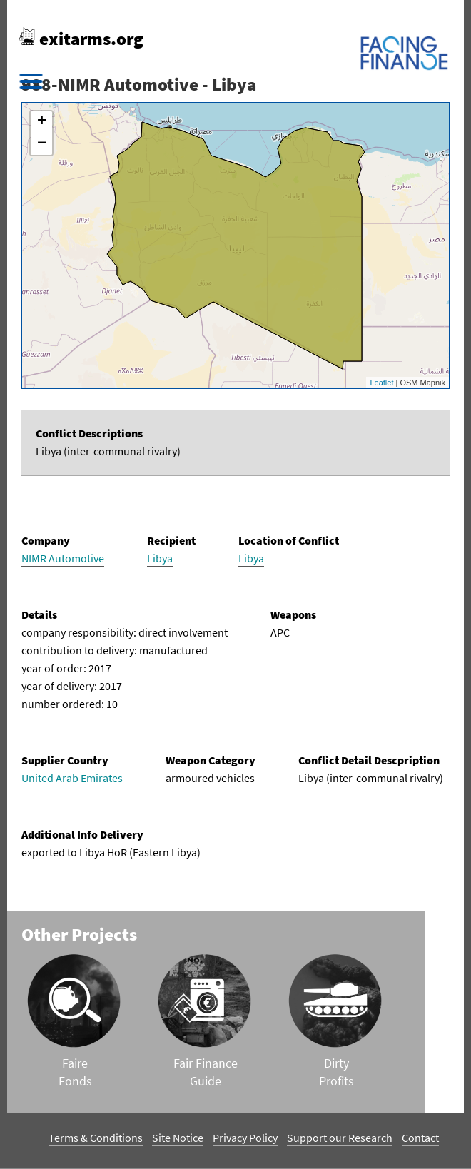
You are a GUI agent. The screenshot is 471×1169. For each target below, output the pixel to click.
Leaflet (381, 382)
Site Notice (177, 1137)
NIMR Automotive (62, 558)
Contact (420, 1137)
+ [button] (41, 122)
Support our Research (339, 1137)
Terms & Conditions (96, 1137)
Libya (160, 558)
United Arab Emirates (72, 778)
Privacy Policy (245, 1137)
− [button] (41, 144)
